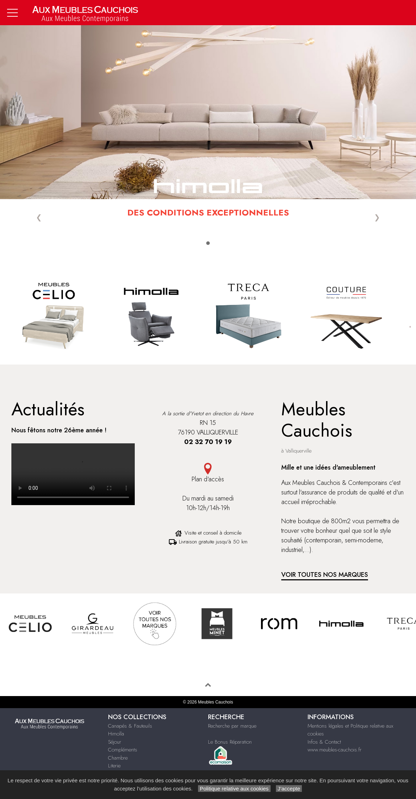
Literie (114, 766)
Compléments (122, 750)
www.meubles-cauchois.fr (335, 750)
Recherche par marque (232, 726)
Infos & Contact (324, 742)
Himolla (116, 734)
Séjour (114, 742)
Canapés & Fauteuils (130, 726)
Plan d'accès (208, 479)
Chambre (118, 758)
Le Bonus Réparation (230, 742)
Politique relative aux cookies (234, 789)
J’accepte (289, 789)
